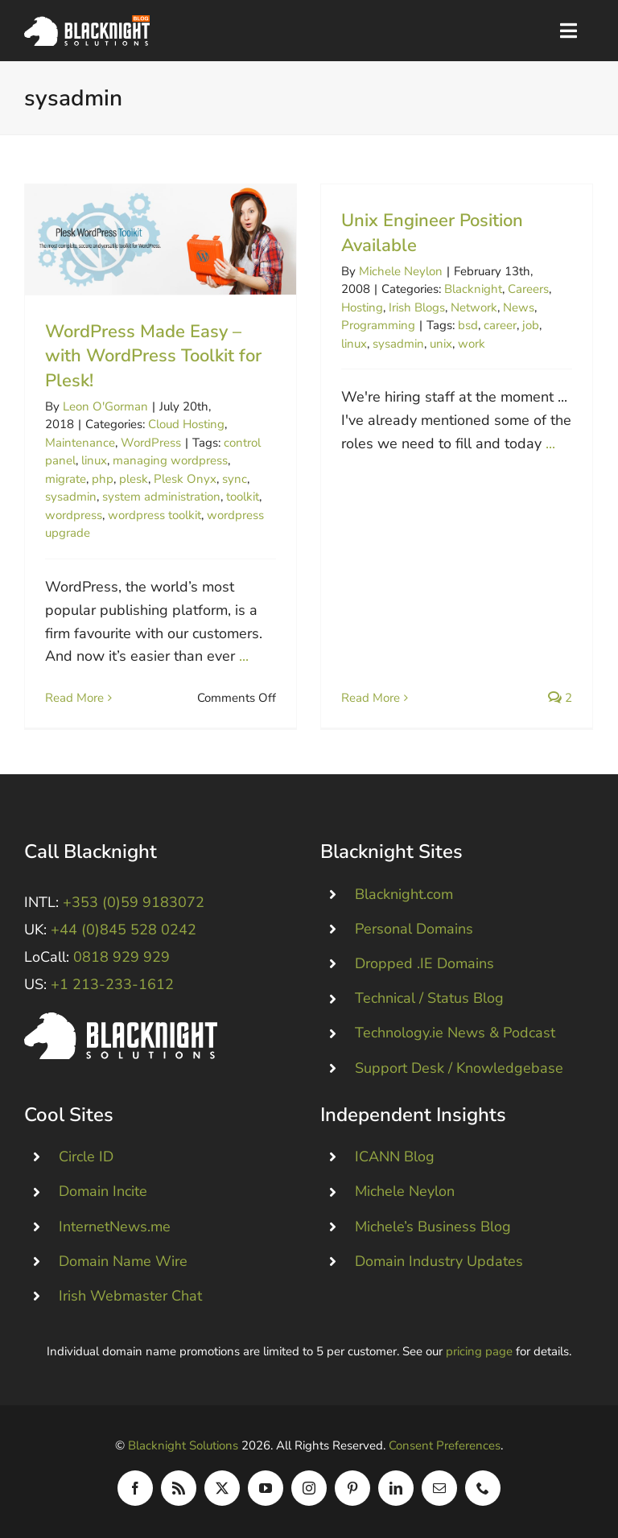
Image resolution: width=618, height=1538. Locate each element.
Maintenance (80, 443)
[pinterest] (352, 1488)
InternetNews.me (115, 1226)
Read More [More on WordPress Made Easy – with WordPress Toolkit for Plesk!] (74, 698)
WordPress (151, 443)
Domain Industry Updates (439, 1261)
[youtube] (265, 1488)
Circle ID (86, 1156)
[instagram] (309, 1488)
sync (234, 479)
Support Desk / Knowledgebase (459, 1068)
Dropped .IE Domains (424, 963)
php (102, 479)
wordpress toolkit (154, 515)
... (244, 656)
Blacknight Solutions (183, 1445)
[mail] (439, 1488)
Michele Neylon (401, 271)
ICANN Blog (395, 1156)
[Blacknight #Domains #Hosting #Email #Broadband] (120, 1019)
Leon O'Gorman (105, 406)
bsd (468, 325)
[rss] (178, 1488)
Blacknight (473, 289)
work (471, 344)
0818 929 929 (121, 957)
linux (94, 460)
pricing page (479, 1351)
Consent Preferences (445, 1445)
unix (441, 344)
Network (474, 307)
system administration (161, 497)
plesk (133, 479)
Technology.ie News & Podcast (455, 1032)
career (500, 325)
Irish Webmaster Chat (130, 1295)
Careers (528, 289)
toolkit (242, 497)
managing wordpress (170, 460)
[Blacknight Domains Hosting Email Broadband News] (87, 22)
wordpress (73, 515)
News (518, 307)
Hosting (362, 307)
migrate (65, 479)
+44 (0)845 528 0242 (123, 929)
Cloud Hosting (186, 424)
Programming (378, 325)
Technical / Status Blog (429, 998)
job (530, 325)
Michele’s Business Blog (433, 1226)
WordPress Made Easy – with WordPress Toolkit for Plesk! (153, 357)
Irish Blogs (417, 307)
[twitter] (222, 1488)
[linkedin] (396, 1488)
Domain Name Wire (123, 1261)
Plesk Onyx (185, 479)
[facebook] (135, 1488)
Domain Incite (103, 1191)
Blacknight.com (404, 894)
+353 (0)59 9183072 (133, 902)
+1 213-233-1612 (112, 984)
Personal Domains (414, 928)
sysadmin (71, 497)
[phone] (483, 1488)
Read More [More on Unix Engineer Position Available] (370, 698)
